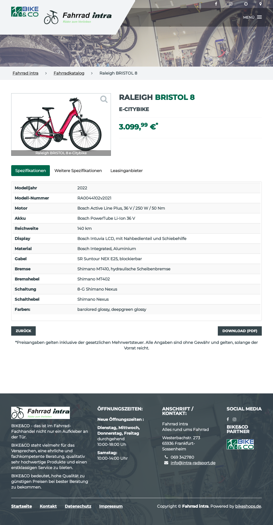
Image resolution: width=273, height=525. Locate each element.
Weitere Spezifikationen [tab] (78, 170)
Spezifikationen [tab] (30, 170)
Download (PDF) (239, 331)
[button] (252, 17)
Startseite (21, 506)
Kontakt (48, 506)
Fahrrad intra (25, 73)
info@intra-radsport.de (193, 462)
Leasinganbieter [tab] (126, 170)
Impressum (111, 506)
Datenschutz (78, 506)
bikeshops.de (248, 506)
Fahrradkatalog (69, 73)
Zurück (23, 331)
